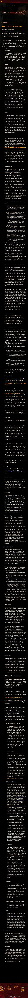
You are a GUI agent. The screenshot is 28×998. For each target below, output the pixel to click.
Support (22, 987)
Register (8, 986)
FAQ (14, 5)
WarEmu (15, 987)
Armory (1, 989)
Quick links (9, 5)
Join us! (1, 992)
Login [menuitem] (23, 5)
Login (8, 987)
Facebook (23, 988)
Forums (1, 987)
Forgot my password (9, 989)
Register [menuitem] (18, 5)
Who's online (2, 988)
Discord (22, 991)
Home (1, 986)
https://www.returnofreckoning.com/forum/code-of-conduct (16, 384)
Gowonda (16, 986)
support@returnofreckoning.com (12, 393)
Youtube (22, 990)
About (1, 991)
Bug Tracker (2, 990)
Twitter (22, 989)
